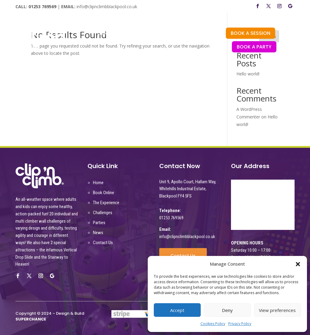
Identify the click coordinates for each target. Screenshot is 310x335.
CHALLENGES (174, 33)
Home (98, 182)
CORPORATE (130, 42)
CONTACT (181, 42)
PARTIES (204, 33)
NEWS (157, 42)
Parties (99, 222)
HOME (103, 33)
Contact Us (103, 242)
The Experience (106, 202)
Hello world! (247, 74)
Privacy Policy (239, 323)
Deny (227, 310)
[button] (298, 264)
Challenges (102, 212)
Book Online (103, 192)
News (98, 232)
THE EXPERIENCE (135, 33)
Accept (177, 310)
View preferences (277, 310)
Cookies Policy (212, 323)
